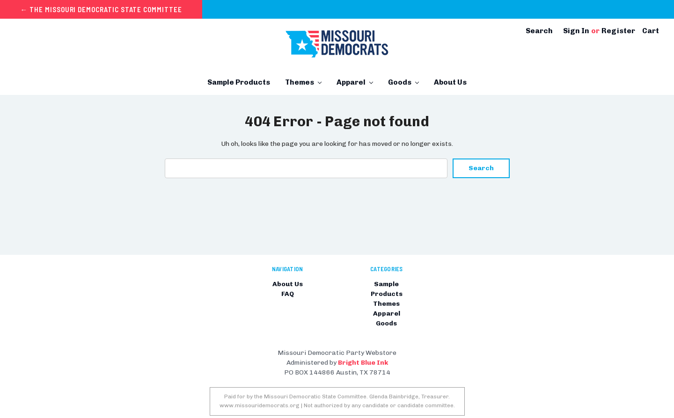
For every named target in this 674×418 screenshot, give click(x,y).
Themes (303, 82)
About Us (450, 82)
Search (539, 30)
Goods (403, 82)
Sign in (576, 30)
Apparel (355, 82)
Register (618, 30)
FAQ (287, 294)
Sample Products (238, 82)
